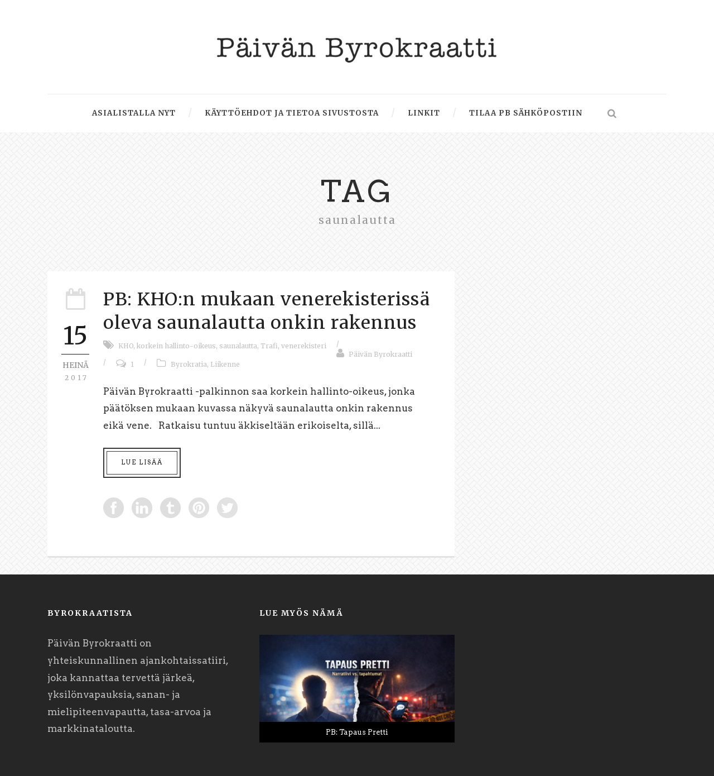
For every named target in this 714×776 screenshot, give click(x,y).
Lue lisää (142, 462)
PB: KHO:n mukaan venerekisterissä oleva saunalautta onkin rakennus (266, 311)
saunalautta (238, 346)
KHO (125, 346)
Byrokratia (189, 364)
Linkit (424, 113)
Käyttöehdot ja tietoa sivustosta (292, 113)
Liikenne (225, 364)
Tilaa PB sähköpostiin (525, 113)
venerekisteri (303, 346)
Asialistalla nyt (134, 113)
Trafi (269, 346)
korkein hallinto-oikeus (176, 346)
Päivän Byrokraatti (380, 354)
